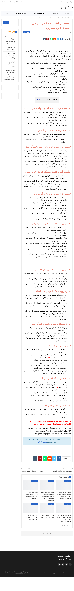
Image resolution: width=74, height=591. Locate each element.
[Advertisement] (47, 44)
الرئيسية (67, 13)
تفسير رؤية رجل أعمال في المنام (63, 471)
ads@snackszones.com (20, 573)
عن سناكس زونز (23, 572)
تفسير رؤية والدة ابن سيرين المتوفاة (32, 471)
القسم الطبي (39, 13)
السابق (68, 525)
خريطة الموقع (69, 2)
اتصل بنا (63, 2)
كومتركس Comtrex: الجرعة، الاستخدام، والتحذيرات (9, 64)
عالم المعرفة (22, 13)
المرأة (55, 13)
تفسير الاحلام (26, 32)
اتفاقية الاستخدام (31, 572)
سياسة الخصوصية (14, 572)
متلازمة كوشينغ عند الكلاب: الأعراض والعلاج (9, 56)
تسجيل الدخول (17, 2)
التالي (63, 525)
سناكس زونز (65, 7)
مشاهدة (39, 99)
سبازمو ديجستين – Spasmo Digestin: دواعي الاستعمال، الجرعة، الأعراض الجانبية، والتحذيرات (9, 75)
